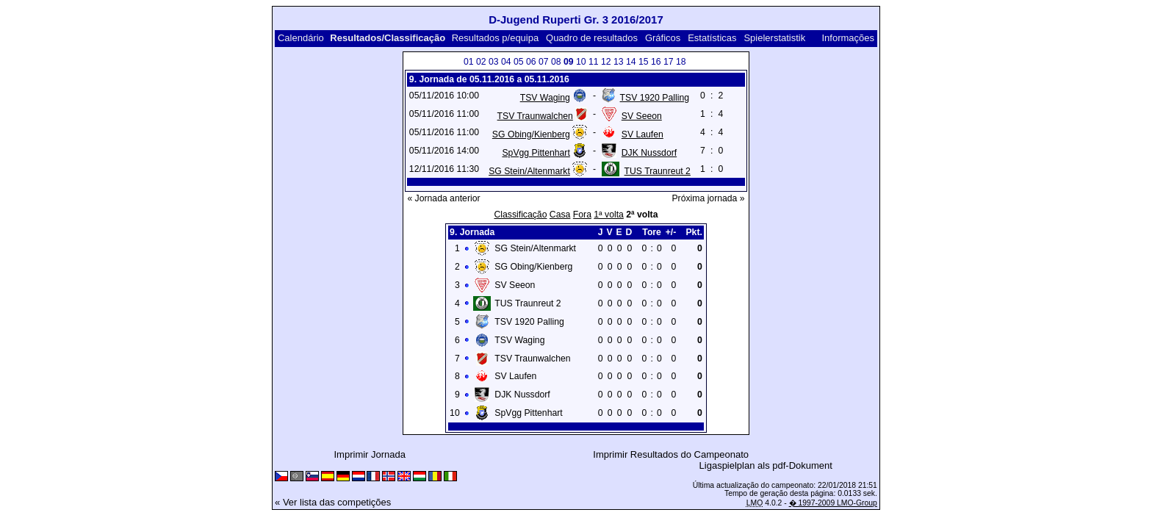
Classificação (520, 214)
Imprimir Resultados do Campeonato (671, 454)
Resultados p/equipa (495, 37)
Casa (560, 214)
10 (581, 62)
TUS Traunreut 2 (657, 171)
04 (506, 62)
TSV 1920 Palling (654, 98)
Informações (847, 37)
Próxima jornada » (708, 198)
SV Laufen (642, 134)
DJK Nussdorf (649, 153)
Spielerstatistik (774, 37)
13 (618, 62)
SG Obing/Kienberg (531, 134)
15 (643, 62)
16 (656, 62)
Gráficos (662, 37)
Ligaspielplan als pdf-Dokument (765, 465)
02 (481, 62)
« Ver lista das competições (333, 502)
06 (531, 62)
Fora (582, 214)
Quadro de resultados (592, 37)
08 (556, 62)
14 (631, 62)
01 (469, 62)
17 (668, 62)
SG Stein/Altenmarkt (529, 171)
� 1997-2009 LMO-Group (833, 503)
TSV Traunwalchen (535, 116)
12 (606, 62)
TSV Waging (545, 98)
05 (519, 62)
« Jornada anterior (443, 198)
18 (681, 62)
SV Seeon (642, 116)
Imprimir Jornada (370, 454)
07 (544, 62)
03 (494, 62)
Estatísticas (712, 37)
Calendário (301, 37)
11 (593, 62)
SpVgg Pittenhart (535, 153)
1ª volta (609, 214)
